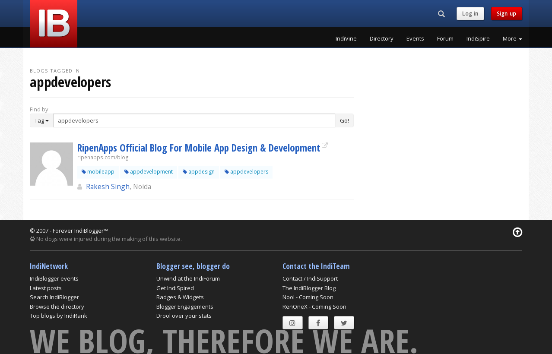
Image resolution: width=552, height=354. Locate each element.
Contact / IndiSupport (310, 278)
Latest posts (46, 288)
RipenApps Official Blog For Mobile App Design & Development (198, 148)
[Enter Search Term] (194, 120)
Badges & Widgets (180, 297)
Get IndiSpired (175, 288)
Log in (470, 13)
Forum (445, 38)
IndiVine (346, 38)
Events (415, 38)
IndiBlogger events (54, 278)
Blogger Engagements (184, 306)
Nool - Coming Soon (307, 297)
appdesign (199, 171)
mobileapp (98, 171)
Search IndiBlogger (54, 297)
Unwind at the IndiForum (188, 278)
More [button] (512, 38)
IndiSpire (478, 38)
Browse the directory (57, 306)
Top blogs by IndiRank (58, 315)
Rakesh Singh (108, 186)
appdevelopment (148, 171)
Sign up (507, 13)
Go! (344, 120)
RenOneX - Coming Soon (314, 306)
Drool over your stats (184, 315)
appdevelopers (246, 171)
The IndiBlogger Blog (309, 288)
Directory (381, 38)
